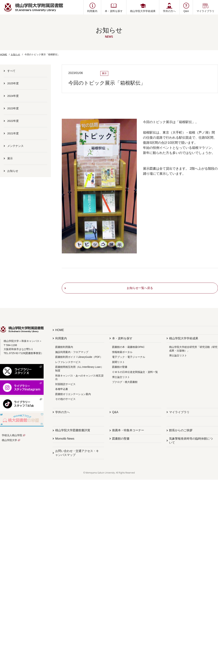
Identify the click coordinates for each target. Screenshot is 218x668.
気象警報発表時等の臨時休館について (191, 440)
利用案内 (61, 338)
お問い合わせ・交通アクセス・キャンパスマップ (77, 452)
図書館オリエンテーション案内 (73, 394)
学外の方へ (62, 412)
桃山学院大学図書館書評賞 (72, 430)
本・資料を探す (122, 338)
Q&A (115, 412)
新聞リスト (118, 362)
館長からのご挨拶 (180, 430)
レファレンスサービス (68, 362)
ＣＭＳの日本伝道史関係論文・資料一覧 (135, 372)
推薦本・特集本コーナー (128, 430)
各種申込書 (61, 389)
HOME (3, 54)
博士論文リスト (121, 377)
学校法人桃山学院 (12, 435)
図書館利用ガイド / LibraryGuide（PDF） (78, 356)
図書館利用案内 (64, 347)
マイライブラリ (179, 412)
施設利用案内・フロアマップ (71, 352)
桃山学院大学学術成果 (183, 338)
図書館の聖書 (119, 366)
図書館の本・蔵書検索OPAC (128, 347)
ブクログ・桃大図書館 (125, 381)
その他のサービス (65, 399)
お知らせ (15, 54)
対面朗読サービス (65, 384)
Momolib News (64, 438)
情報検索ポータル (122, 352)
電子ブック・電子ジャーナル (128, 356)
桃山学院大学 (9, 440)
